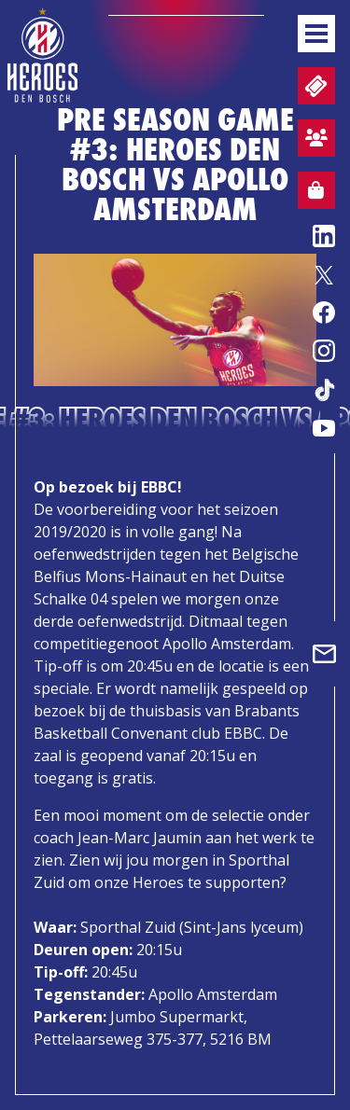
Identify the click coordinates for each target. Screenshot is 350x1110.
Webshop (311, 193)
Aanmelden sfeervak (313, 141)
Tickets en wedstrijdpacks (314, 86)
